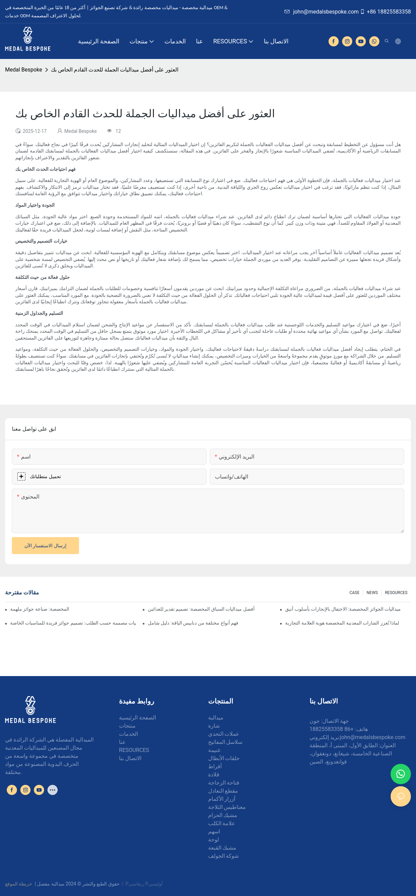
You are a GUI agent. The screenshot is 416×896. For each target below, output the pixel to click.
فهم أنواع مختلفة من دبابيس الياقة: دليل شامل (193, 623)
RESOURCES (396, 592)
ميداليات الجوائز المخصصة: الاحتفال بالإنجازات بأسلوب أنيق (343, 609)
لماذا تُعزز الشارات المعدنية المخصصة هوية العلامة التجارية (342, 623)
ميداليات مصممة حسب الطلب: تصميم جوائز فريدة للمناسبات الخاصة (73, 623)
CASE (355, 592)
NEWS (372, 592)
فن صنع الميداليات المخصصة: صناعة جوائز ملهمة (40, 609)
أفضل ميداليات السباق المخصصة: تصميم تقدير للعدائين (201, 609)
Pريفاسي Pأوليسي (144, 884)
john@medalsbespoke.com (321, 11)
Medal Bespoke (23, 69)
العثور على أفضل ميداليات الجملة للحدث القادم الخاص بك (114, 69)
